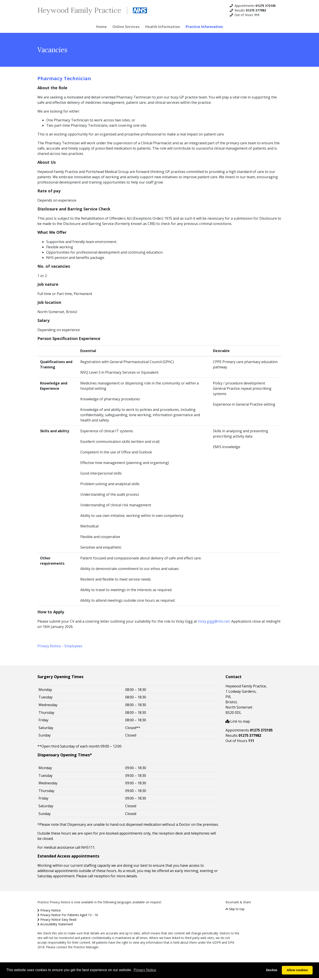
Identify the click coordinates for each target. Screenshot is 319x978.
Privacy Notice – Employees (59, 646)
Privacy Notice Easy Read (56, 919)
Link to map (238, 721)
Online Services (125, 26)
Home (101, 26)
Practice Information (204, 26)
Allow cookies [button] (297, 970)
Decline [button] (271, 970)
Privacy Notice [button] (145, 970)
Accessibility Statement (55, 924)
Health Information (162, 26)
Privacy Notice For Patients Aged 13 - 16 (67, 915)
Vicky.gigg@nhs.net (214, 621)
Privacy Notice (49, 910)
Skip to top (235, 909)
